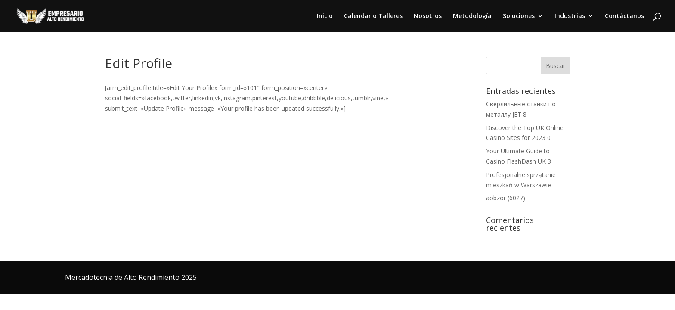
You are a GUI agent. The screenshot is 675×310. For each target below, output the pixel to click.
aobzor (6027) (505, 198)
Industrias (569, 16)
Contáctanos (624, 16)
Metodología (472, 16)
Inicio (325, 16)
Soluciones (519, 16)
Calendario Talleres (373, 16)
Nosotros (428, 16)
